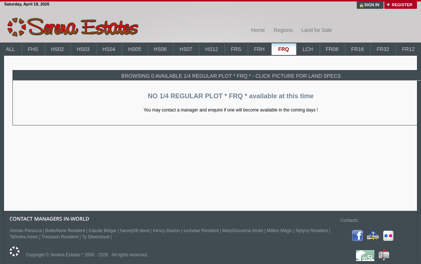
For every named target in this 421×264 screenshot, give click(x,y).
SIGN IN (371, 5)
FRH (259, 49)
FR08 (332, 49)
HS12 (211, 49)
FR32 (383, 49)
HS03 (83, 49)
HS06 (160, 49)
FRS (236, 49)
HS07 (185, 49)
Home (258, 30)
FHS (33, 49)
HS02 (57, 49)
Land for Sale (316, 30)
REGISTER (402, 5)
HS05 (134, 49)
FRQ (283, 49)
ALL (10, 49)
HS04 (108, 49)
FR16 (357, 49)
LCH (307, 49)
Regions (283, 30)
